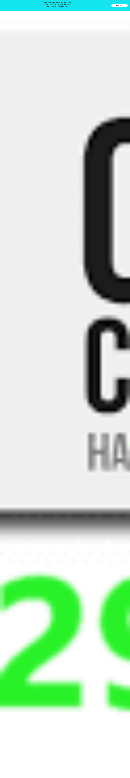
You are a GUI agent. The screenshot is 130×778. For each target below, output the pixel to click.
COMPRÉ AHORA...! (119, 5)
